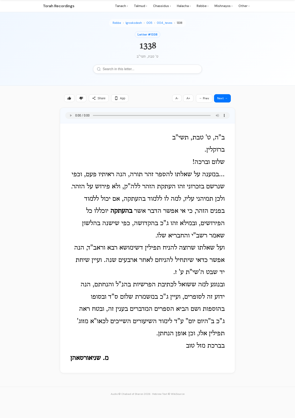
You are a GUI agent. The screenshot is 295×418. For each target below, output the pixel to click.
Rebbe (202, 6)
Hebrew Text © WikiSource (168, 394)
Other (244, 6)
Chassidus (162, 6)
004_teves (164, 23)
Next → (222, 98)
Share (98, 98)
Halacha (184, 6)
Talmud (140, 6)
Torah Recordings (58, 6)
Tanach (121, 6)
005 (149, 23)
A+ (188, 98)
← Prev (204, 98)
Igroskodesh (134, 23)
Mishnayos (223, 6)
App (119, 98)
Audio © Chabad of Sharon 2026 (130, 394)
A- (176, 98)
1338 (179, 23)
